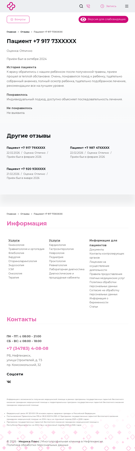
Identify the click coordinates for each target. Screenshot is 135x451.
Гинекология (16, 245)
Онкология (15, 273)
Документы (96, 249)
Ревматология (58, 265)
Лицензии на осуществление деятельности (99, 266)
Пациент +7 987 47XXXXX (89, 147)
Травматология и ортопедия (26, 249)
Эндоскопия (16, 265)
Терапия (13, 277)
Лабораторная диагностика (66, 269)
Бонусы (18, 19)
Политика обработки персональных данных (37, 445)
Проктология (57, 261)
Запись (108, 6)
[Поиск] (81, 6)
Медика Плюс (29, 441)
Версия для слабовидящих (103, 19)
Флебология (16, 253)
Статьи (93, 306)
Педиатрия (56, 257)
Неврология (56, 253)
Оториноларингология (22, 261)
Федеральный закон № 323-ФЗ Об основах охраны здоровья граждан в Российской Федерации (51, 413)
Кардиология (57, 245)
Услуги (14, 240)
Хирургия (14, 257)
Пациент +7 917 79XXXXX (26, 147)
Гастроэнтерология (61, 249)
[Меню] (126, 6)
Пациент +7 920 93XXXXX (26, 169)
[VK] (9, 382)
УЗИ (11, 269)
